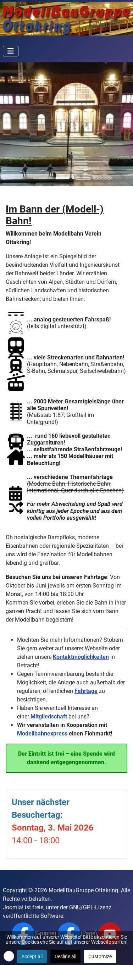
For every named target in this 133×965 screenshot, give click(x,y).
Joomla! (13, 907)
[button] (9, 956)
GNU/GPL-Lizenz (90, 907)
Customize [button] (100, 956)
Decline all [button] (65, 956)
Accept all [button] (32, 956)
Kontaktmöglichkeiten (81, 657)
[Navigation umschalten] (10, 51)
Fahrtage (86, 691)
